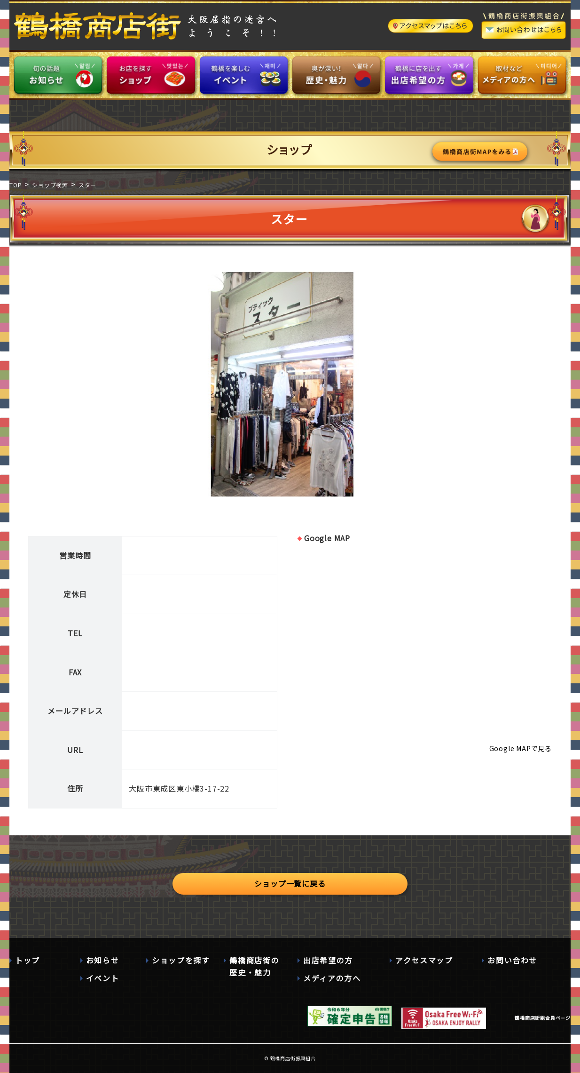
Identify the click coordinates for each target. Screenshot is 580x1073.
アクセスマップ (424, 960)
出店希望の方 (328, 960)
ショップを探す (181, 960)
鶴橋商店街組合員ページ (543, 1017)
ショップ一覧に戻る (289, 883)
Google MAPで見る (520, 748)
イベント (102, 978)
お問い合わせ (512, 960)
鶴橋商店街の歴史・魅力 (254, 966)
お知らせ (102, 960)
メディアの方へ (332, 978)
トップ (27, 960)
